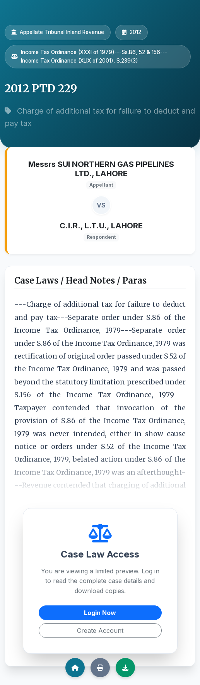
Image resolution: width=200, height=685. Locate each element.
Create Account (100, 630)
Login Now (100, 613)
